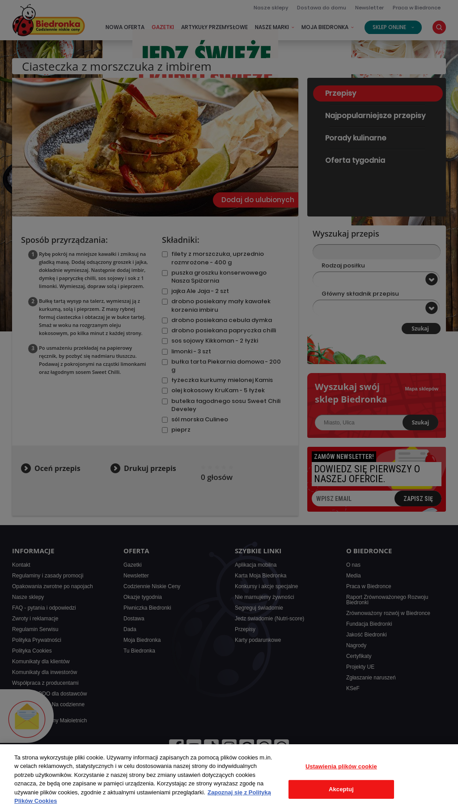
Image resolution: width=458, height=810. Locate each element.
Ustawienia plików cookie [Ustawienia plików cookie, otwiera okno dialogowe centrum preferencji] (341, 766)
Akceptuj (341, 789)
